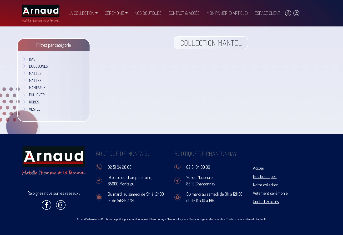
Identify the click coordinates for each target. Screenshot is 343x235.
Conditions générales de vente (206, 219)
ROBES (30, 102)
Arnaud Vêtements (88, 219)
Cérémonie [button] (114, 13)
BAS (28, 59)
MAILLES (31, 73)
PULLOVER (33, 94)
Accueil (258, 168)
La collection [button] (81, 13)
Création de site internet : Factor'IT (246, 219)
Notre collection (265, 184)
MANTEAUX (33, 87)
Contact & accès (184, 13)
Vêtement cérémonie (270, 193)
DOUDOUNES (35, 66)
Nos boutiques (148, 13)
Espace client (267, 13)
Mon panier (227, 13)
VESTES (31, 109)
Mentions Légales (176, 219)
